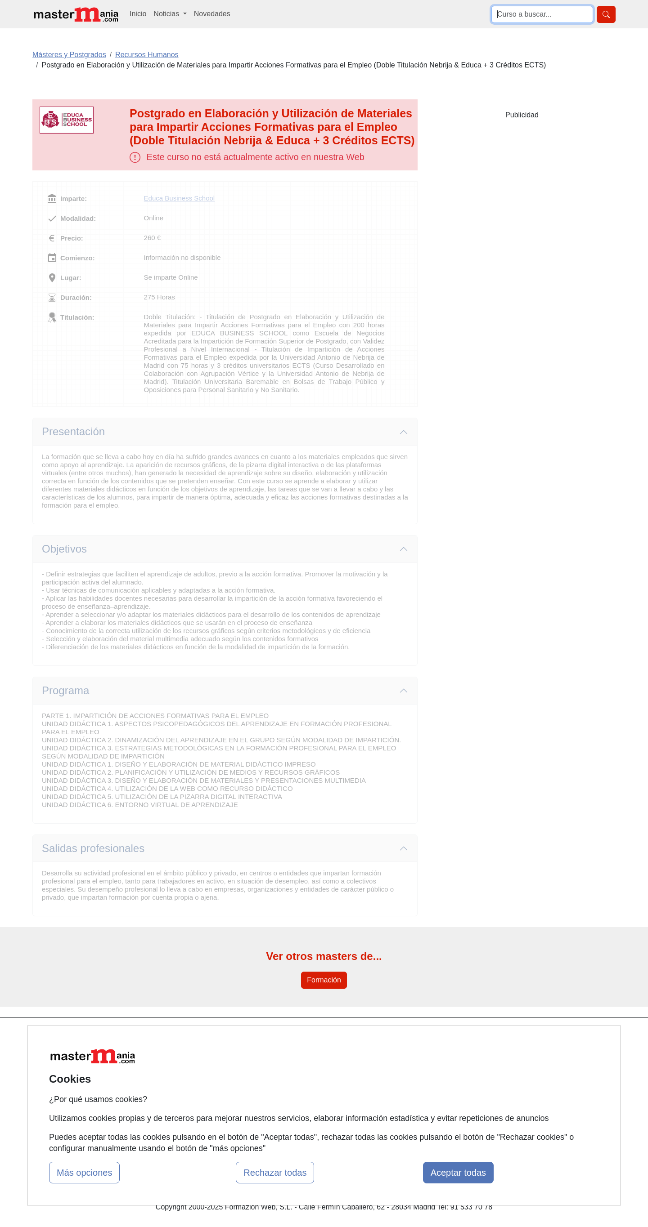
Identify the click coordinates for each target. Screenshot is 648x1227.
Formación (324, 980)
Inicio (138, 14)
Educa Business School (179, 198)
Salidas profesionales (93, 848)
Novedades (212, 14)
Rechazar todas (274, 1173)
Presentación (73, 431)
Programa (65, 690)
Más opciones (84, 1173)
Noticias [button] (167, 14)
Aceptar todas (458, 1173)
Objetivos (64, 549)
